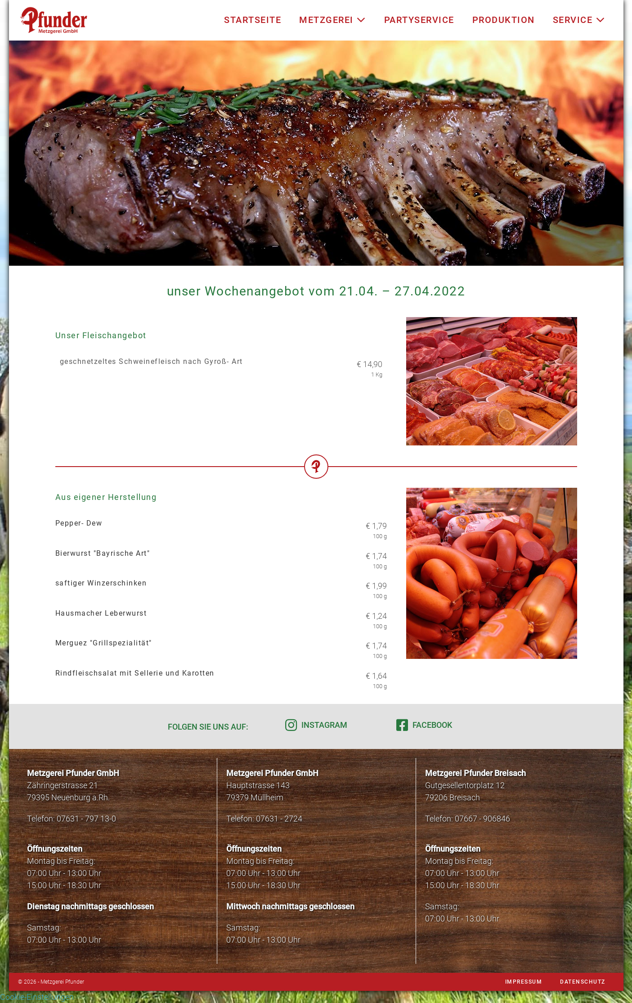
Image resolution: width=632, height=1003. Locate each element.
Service (579, 19)
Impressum (523, 982)
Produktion (503, 19)
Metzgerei (332, 19)
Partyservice (419, 19)
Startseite (252, 19)
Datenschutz (582, 982)
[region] (316, 153)
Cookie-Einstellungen (37, 997)
